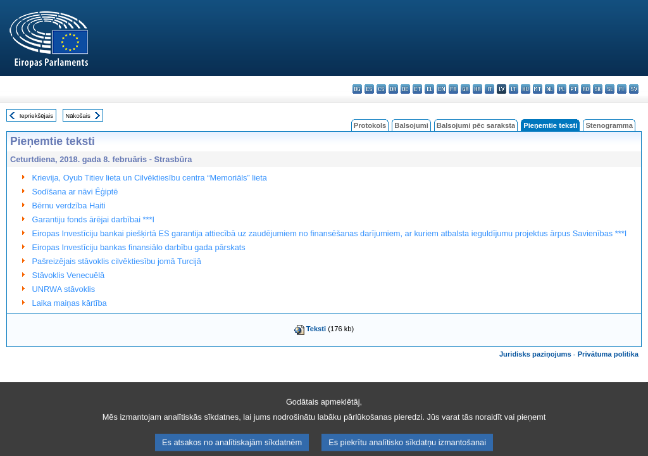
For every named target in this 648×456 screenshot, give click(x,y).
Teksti (316, 328)
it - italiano (489, 89)
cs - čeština (381, 89)
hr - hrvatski (477, 89)
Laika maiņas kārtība (69, 303)
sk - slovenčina (597, 89)
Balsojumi (411, 125)
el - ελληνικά (429, 89)
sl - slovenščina (609, 89)
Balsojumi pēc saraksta (476, 125)
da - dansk (393, 89)
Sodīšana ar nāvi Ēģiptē (75, 191)
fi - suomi (621, 89)
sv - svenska (634, 89)
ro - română (585, 89)
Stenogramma (609, 125)
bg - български (357, 89)
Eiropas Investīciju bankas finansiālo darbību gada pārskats (139, 247)
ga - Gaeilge (465, 89)
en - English (441, 89)
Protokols (370, 125)
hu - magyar (525, 89)
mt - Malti (537, 89)
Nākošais (77, 115)
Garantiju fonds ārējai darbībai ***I (93, 219)
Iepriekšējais (36, 115)
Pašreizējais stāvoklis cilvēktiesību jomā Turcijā (116, 261)
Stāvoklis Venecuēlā (68, 275)
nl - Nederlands (549, 89)
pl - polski (561, 89)
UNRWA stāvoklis (64, 289)
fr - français (453, 89)
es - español (369, 89)
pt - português (573, 89)
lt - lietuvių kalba (513, 89)
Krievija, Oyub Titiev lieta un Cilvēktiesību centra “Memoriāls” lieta (149, 177)
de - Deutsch (405, 89)
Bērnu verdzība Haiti (69, 205)
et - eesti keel (417, 89)
